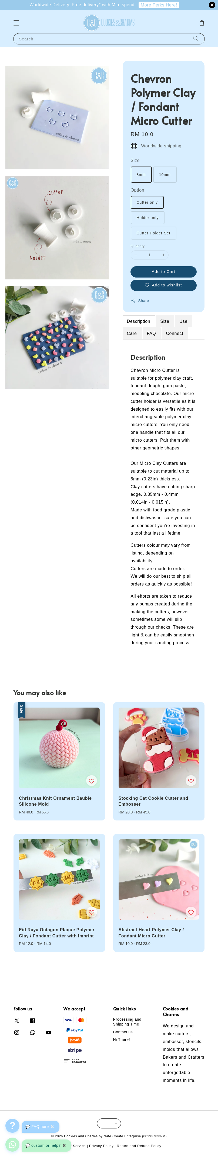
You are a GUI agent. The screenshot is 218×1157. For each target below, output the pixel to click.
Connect (174, 333)
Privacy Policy (101, 1146)
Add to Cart (163, 271)
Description (138, 321)
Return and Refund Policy (139, 1146)
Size (135, 160)
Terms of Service (71, 1146)
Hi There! (121, 1039)
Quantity (138, 246)
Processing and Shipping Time (127, 1021)
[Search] (195, 38)
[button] (16, 23)
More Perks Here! (159, 5)
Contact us (123, 1032)
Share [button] (140, 300)
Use (183, 321)
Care (132, 333)
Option (138, 190)
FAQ (151, 333)
